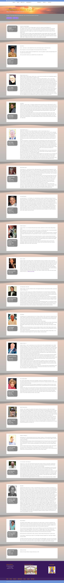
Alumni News (29, 3)
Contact (49, 3)
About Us (22, 3)
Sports (44, 3)
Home (14, 3)
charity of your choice (31, 271)
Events (18, 3)
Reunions (38, 3)
